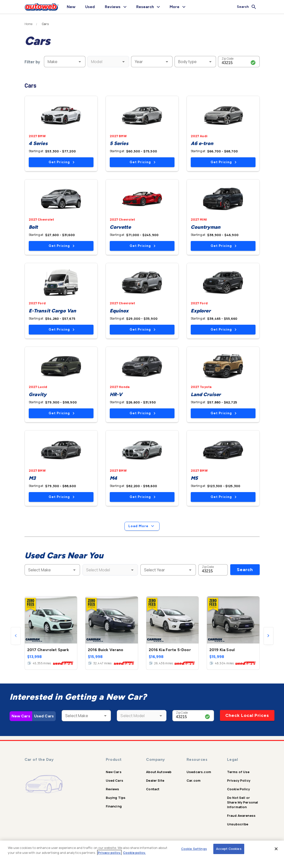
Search (245, 569)
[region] (142, 849)
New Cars (21, 716)
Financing (114, 806)
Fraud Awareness (241, 815)
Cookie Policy (238, 789)
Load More (142, 526)
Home (29, 24)
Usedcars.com (199, 772)
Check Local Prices (247, 715)
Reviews (112, 789)
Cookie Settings (194, 848)
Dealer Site (155, 780)
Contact (152, 789)
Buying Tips (116, 797)
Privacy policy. (109, 852)
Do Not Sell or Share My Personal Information (242, 802)
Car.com (194, 780)
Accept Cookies (229, 848)
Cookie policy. (134, 852)
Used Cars (44, 716)
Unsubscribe (237, 824)
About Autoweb (158, 772)
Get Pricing (61, 162)
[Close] (276, 848)
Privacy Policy (238, 780)
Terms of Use (238, 772)
